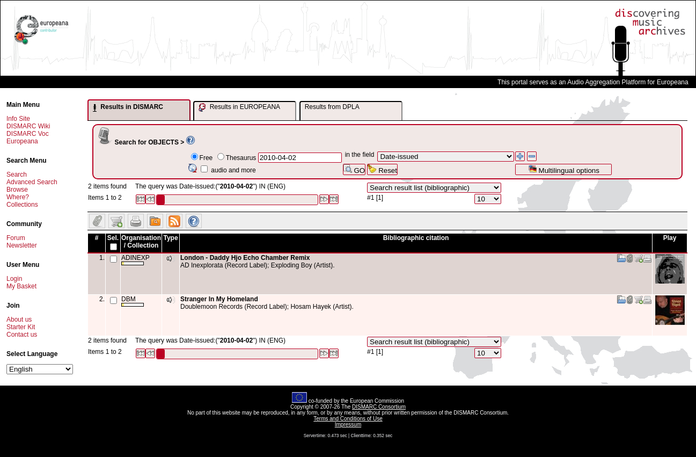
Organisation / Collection (141, 241)
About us (19, 319)
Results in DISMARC (128, 107)
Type (170, 238)
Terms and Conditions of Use (347, 419)
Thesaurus (241, 158)
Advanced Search (31, 182)
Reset (382, 169)
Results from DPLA (332, 107)
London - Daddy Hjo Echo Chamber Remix (245, 258)
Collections (22, 204)
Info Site (18, 118)
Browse (17, 189)
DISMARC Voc (27, 133)
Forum (15, 238)
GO (354, 169)
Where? (17, 197)
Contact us (21, 334)
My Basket (21, 286)
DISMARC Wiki (28, 126)
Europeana (22, 141)
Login (14, 278)
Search (16, 174)
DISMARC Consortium (379, 407)
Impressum (348, 424)
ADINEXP (135, 259)
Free (206, 158)
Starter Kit (20, 327)
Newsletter (21, 245)
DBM (132, 301)
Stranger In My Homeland (219, 299)
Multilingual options (563, 169)
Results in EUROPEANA (239, 107)
